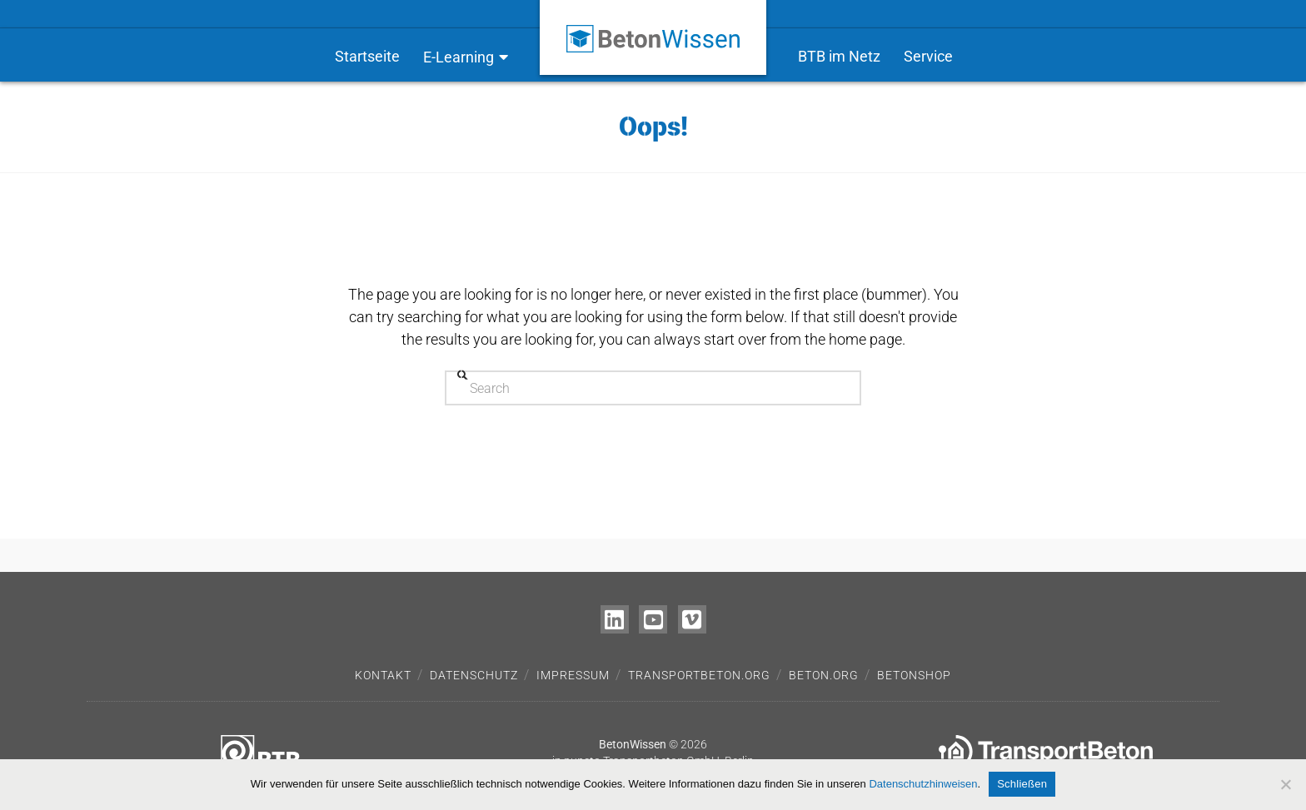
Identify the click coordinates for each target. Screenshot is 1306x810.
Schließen (1022, 784)
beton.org (824, 675)
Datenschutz (474, 675)
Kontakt (383, 675)
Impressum (573, 675)
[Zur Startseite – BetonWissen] (653, 26)
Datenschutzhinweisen (923, 784)
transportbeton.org (699, 675)
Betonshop (914, 675)
